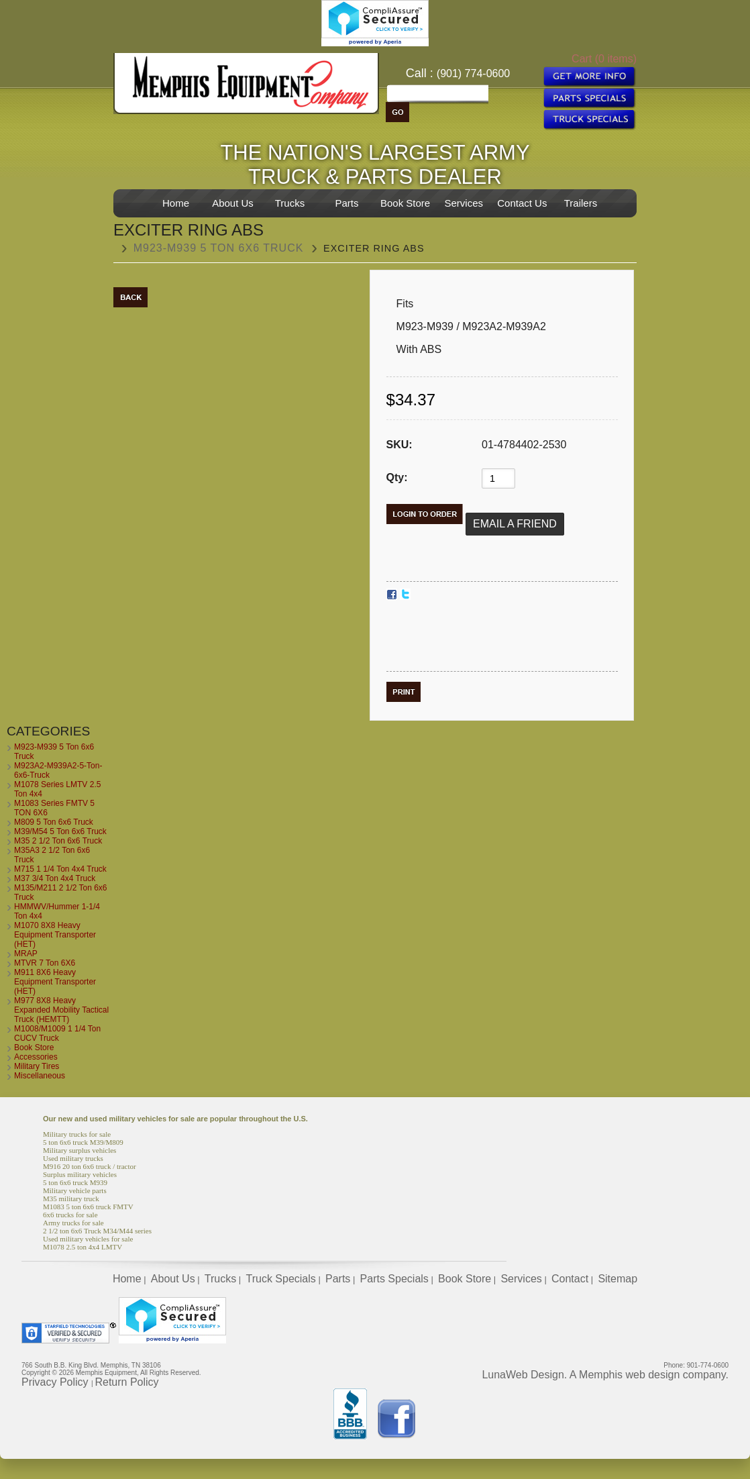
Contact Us (522, 203)
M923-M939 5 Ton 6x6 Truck (218, 248)
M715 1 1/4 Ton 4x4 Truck (60, 869)
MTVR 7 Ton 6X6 (44, 963)
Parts (346, 203)
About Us (233, 203)
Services (463, 203)
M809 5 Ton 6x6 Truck (53, 822)
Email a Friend (515, 523)
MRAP (26, 953)
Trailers (580, 203)
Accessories (36, 1057)
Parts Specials (394, 1278)
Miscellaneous (39, 1075)
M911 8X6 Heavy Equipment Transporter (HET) (55, 982)
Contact (569, 1278)
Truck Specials (280, 1278)
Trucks (290, 203)
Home (175, 203)
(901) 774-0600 (473, 73)
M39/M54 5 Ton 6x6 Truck (60, 831)
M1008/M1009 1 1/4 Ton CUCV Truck (57, 1033)
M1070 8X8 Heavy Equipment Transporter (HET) (55, 935)
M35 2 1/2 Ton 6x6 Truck (58, 841)
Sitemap (617, 1278)
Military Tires (36, 1066)
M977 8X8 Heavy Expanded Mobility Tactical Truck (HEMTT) (61, 1010)
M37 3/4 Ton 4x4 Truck (54, 878)
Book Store (405, 203)
